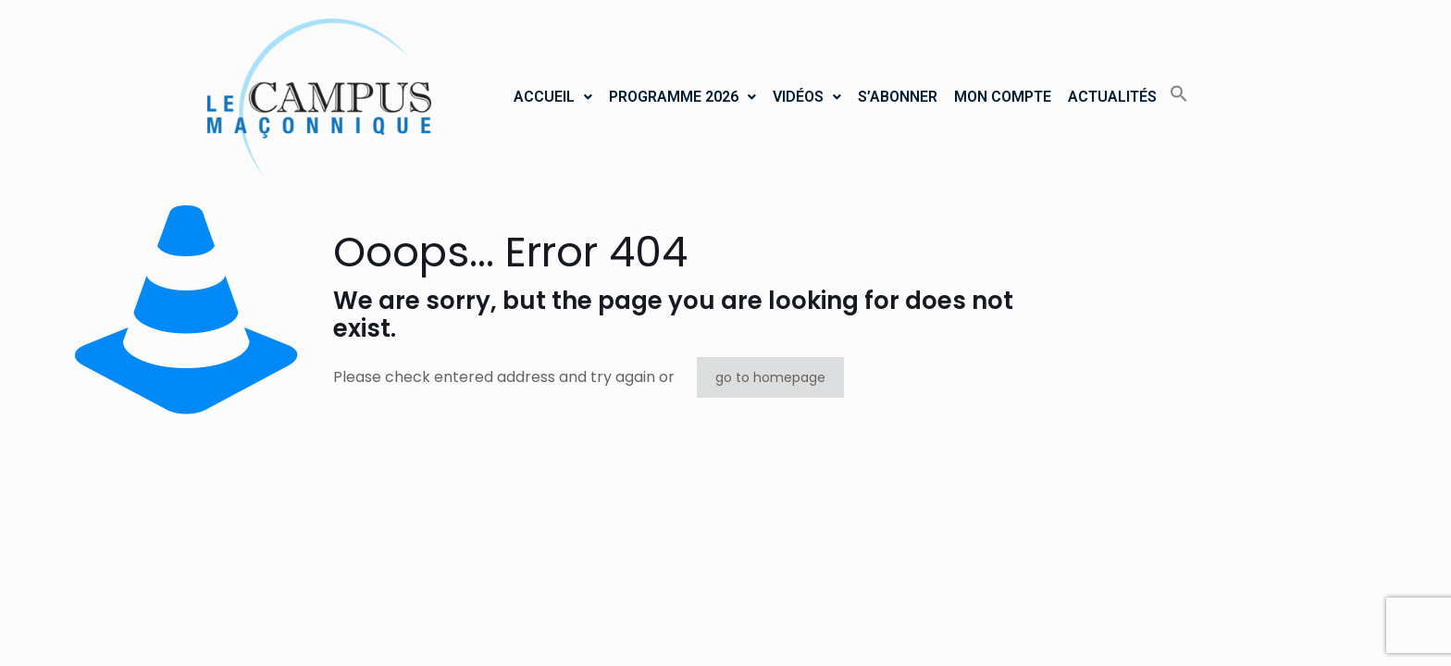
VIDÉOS (807, 96)
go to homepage (770, 377)
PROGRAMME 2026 (682, 96)
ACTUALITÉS (1112, 96)
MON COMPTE (1002, 96)
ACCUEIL (553, 96)
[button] (553, 97)
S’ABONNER (897, 96)
